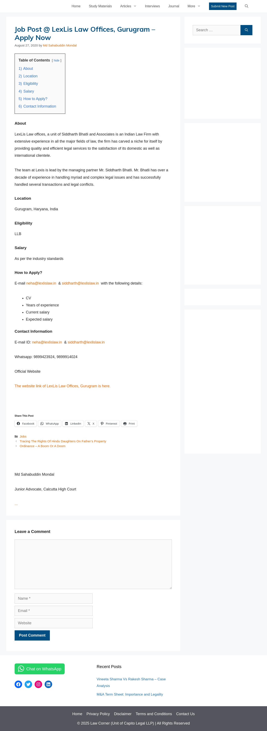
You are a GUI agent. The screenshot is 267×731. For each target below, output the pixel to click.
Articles (130, 6)
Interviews (152, 6)
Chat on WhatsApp (43, 669)
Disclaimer (122, 714)
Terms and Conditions (154, 714)
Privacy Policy (98, 714)
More (196, 6)
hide (56, 60)
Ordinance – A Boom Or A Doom (42, 446)
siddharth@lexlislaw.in (80, 283)
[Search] (246, 30)
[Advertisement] (224, 82)
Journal (173, 6)
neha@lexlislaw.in (41, 283)
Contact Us (185, 714)
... (16, 504)
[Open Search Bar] (246, 6)
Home (76, 6)
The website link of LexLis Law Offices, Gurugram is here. (63, 386)
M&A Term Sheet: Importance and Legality (130, 694)
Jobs (23, 436)
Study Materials (100, 6)
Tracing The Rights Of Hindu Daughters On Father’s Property (63, 441)
